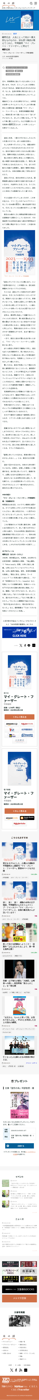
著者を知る (23, 1344)
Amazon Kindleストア (12, 818)
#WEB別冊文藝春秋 (12, 56)
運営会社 (5, 1347)
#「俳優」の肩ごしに (16, 992)
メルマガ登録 (19, 1298)
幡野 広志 (6, 49)
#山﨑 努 (5, 992)
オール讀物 (17, 1365)
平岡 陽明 (10, 71)
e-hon (12, 735)
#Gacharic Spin (7, 1032)
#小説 (11, 58)
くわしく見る (18, 717)
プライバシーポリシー (10, 1344)
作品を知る (23, 1347)
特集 (21, 1356)
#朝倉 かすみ (18, 956)
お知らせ (5, 1350)
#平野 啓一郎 (11, 1066)
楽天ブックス (27, 724)
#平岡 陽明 (6, 877)
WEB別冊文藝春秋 (13, 74)
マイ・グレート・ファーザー (17, 67)
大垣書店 (19, 740)
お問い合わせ (7, 1353)
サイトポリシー (7, 1342)
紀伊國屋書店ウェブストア (27, 729)
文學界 (6, 1365)
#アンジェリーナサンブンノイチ (25, 1029)
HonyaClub (27, 735)
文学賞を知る (24, 1350)
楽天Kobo (19, 823)
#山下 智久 (27, 992)
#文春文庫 (21, 1066)
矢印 (34, 1212)
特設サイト (23, 1359)
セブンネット (12, 729)
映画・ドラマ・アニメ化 (27, 1353)
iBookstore (27, 818)
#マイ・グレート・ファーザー (19, 877)
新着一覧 (22, 1342)
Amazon (12, 724)
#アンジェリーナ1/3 (8, 1029)
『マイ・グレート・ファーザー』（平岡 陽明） (17, 276)
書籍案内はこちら (20, 1289)
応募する (14, 1146)
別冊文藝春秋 (30, 1365)
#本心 (4, 1066)
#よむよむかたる (7, 956)
